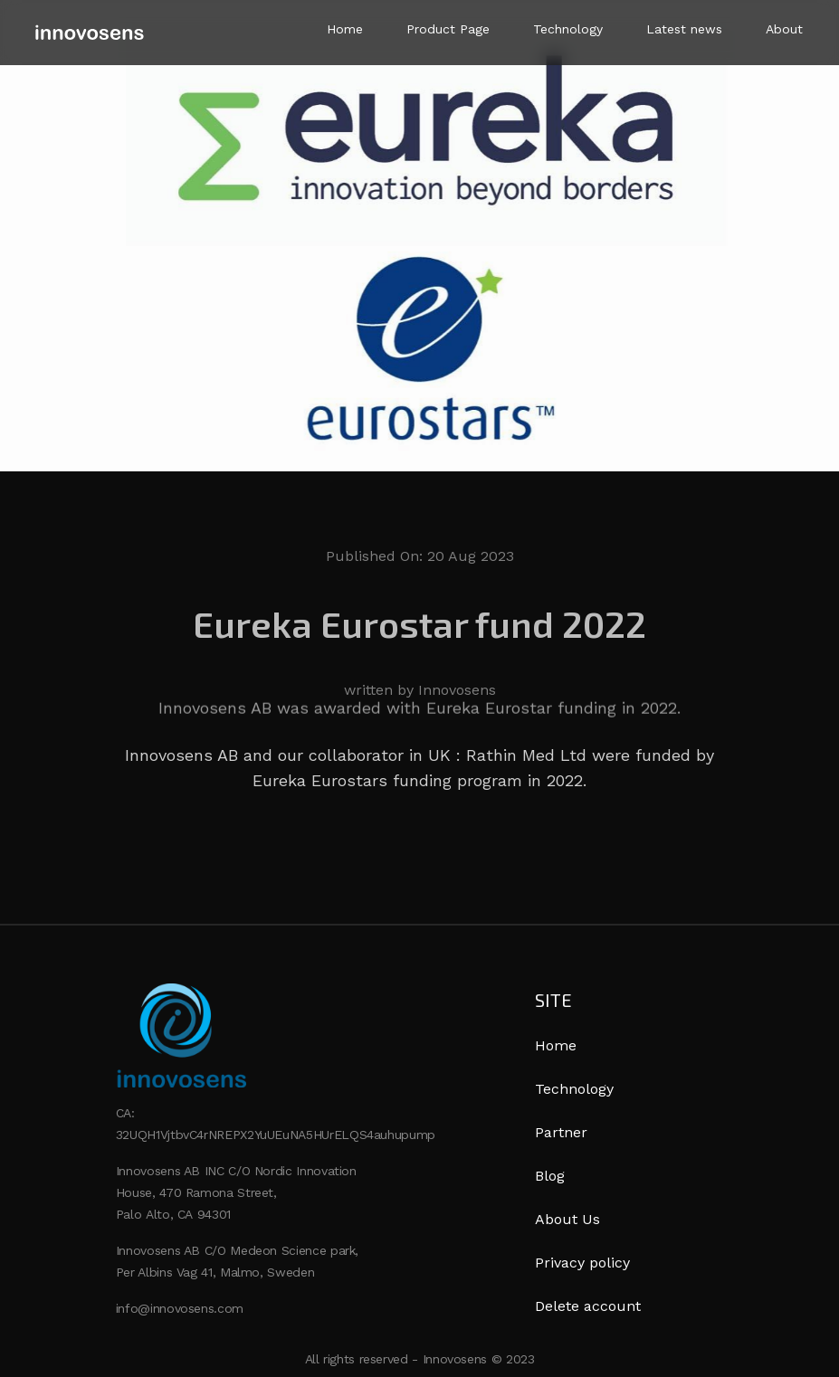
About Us (567, 1219)
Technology (568, 29)
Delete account (588, 1306)
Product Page (448, 29)
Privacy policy (582, 1262)
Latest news (684, 29)
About (784, 29)
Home (345, 29)
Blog (550, 1175)
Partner (561, 1132)
